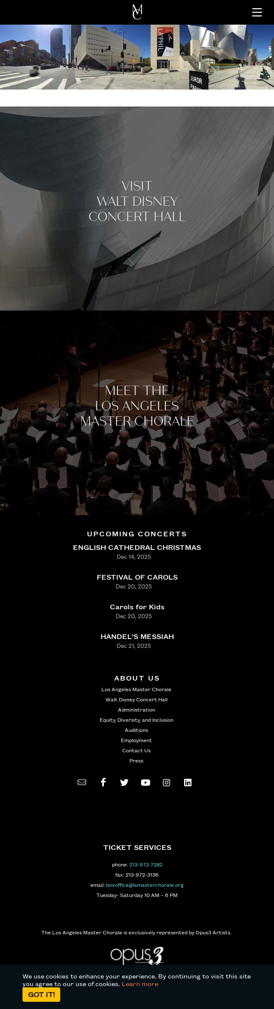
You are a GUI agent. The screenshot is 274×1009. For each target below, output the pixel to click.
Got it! (41, 994)
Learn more (140, 983)
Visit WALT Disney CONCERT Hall (137, 202)
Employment (136, 740)
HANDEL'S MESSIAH (137, 636)
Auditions (136, 729)
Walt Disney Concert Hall (137, 699)
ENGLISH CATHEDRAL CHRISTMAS (137, 547)
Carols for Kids (137, 606)
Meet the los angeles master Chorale (137, 406)
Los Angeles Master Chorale (136, 689)
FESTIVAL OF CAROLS (137, 577)
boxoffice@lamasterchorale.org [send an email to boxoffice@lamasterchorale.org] (145, 884)
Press (136, 760)
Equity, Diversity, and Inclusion (136, 719)
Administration (136, 709)
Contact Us (136, 750)
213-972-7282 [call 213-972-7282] (145, 864)
